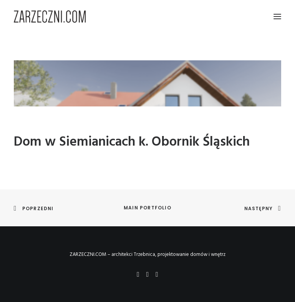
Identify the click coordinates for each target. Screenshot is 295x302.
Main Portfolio (147, 207)
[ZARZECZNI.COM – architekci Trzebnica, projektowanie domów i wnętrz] (50, 16)
